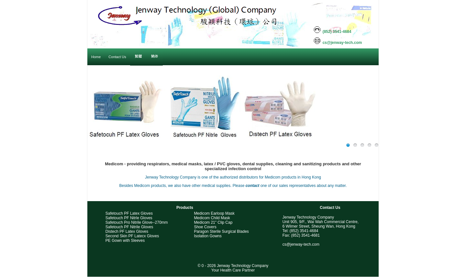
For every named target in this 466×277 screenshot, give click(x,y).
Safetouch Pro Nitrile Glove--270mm (136, 222)
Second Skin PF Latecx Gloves (132, 236)
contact (253, 185)
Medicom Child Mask (212, 218)
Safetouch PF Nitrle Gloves (128, 218)
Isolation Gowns (207, 236)
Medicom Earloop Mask (214, 213)
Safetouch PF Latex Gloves (129, 213)
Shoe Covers (205, 227)
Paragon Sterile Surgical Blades (221, 231)
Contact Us (330, 207)
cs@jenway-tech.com (301, 244)
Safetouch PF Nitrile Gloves (129, 227)
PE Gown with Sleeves (125, 240)
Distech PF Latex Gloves (126, 231)
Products (184, 207)
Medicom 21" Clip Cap (213, 222)
